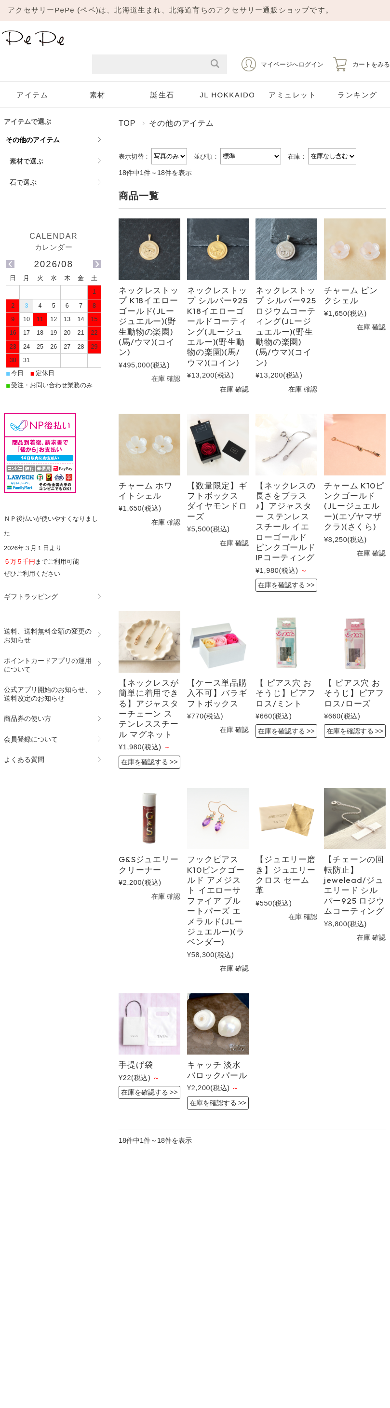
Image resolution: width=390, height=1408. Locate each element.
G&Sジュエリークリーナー (149, 864)
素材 (98, 95)
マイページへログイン (292, 64)
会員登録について (31, 739)
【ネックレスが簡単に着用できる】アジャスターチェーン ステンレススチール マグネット (149, 708)
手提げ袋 (136, 1064)
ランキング (357, 95)
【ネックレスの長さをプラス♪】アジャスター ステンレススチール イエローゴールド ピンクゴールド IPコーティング (286, 521)
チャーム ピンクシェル (351, 295)
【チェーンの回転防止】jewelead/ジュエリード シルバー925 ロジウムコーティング (354, 885)
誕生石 (162, 95)
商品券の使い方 (27, 718)
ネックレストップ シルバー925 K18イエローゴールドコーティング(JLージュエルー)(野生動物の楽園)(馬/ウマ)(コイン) (217, 326)
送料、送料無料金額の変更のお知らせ (48, 635)
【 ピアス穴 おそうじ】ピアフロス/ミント (286, 692)
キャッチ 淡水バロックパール (217, 1069)
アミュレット (292, 95)
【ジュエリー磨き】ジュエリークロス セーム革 (286, 874)
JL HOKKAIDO (227, 95)
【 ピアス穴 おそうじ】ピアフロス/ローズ (354, 692)
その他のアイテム (33, 140)
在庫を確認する (281, 585)
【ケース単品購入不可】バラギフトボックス (217, 692)
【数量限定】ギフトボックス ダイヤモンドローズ (217, 500)
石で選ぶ (23, 182)
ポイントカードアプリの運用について (48, 665)
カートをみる (371, 64)
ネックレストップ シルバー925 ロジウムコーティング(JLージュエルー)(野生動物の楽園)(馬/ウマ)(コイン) (286, 326)
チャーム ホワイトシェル (146, 490)
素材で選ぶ (26, 161)
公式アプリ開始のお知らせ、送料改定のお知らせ (48, 694)
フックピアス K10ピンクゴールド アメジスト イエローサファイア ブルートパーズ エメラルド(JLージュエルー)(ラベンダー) (216, 900)
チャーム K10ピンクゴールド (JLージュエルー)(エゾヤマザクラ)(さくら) (354, 506)
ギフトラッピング (31, 596)
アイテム (32, 95)
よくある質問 (24, 759)
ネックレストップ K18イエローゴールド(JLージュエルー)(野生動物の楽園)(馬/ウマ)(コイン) (149, 321)
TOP (127, 123)
